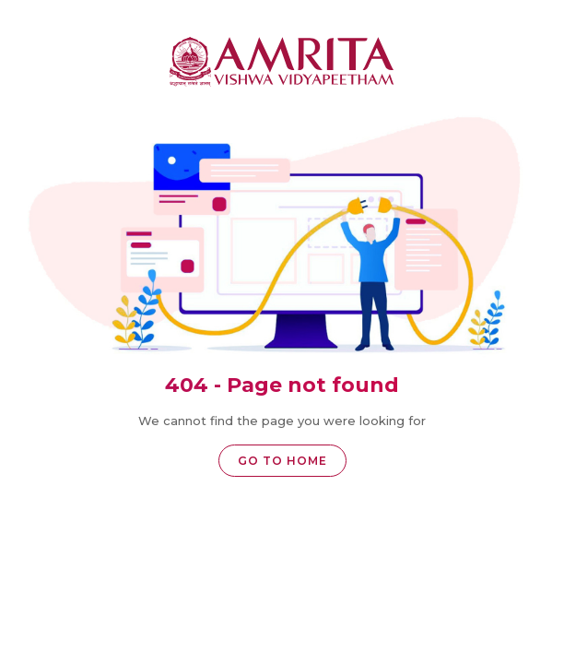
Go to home (282, 461)
